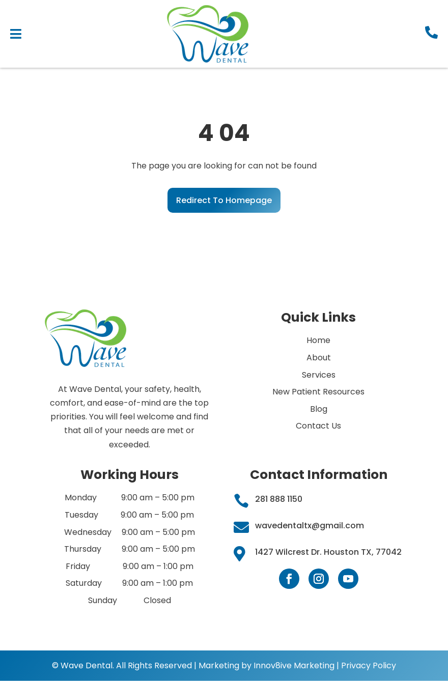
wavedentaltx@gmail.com (309, 525)
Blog (318, 409)
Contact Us (318, 426)
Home (318, 340)
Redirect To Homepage (224, 200)
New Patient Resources (318, 392)
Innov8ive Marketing (295, 665)
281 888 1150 (278, 499)
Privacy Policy (368, 665)
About (318, 357)
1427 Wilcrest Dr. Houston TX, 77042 (328, 552)
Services (318, 375)
